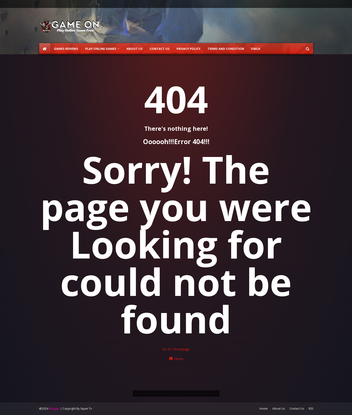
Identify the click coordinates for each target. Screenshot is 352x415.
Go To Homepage (176, 349)
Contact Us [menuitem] (160, 49)
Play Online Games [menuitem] (100, 49)
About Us (278, 409)
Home (176, 358)
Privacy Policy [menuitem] (188, 49)
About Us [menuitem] (134, 49)
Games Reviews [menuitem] (66, 49)
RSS (311, 409)
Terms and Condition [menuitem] (225, 49)
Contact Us (296, 409)
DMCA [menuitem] (255, 49)
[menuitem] (44, 48)
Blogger (54, 409)
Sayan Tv (86, 409)
